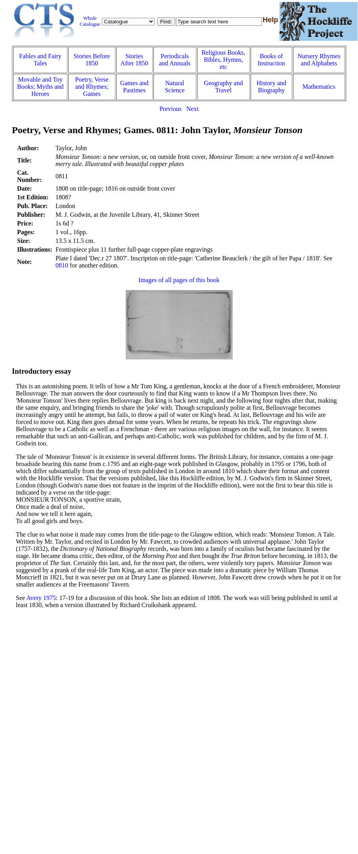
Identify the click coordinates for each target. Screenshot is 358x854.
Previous (170, 108)
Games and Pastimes (134, 87)
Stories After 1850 (134, 60)
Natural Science (175, 87)
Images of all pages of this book (178, 280)
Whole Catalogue (90, 21)
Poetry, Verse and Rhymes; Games (92, 86)
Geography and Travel (223, 87)
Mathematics (318, 86)
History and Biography (271, 87)
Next (192, 108)
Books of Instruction (271, 60)
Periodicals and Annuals (175, 60)
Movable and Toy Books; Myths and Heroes (40, 86)
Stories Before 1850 (92, 60)
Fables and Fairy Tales (40, 60)
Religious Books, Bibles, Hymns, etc (223, 59)
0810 (62, 265)
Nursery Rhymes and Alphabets (318, 60)
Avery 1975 (41, 597)
